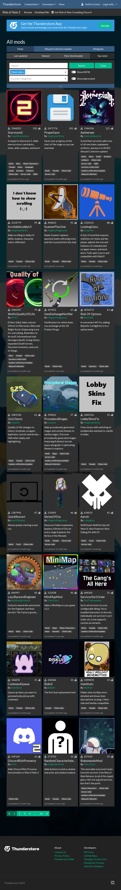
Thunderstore (12, 4)
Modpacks (98, 48)
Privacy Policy (61, 855)
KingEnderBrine (56, 136)
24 (41, 813)
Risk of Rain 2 (11, 12)
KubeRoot (16, 687)
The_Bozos (89, 764)
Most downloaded (73, 55)
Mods (20, 48)
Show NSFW (83, 72)
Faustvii (15, 422)
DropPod (88, 230)
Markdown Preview (94, 862)
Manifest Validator (94, 866)
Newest (46, 55)
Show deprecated (86, 78)
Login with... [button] (109, 4)
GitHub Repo (90, 855)
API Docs (89, 852)
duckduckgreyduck (20, 600)
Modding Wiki (42, 12)
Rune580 (88, 317)
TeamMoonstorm (20, 136)
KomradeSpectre (92, 136)
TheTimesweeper (93, 600)
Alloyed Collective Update (58, 48)
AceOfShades (18, 520)
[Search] (38, 66)
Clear (103, 65)
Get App (105, 25)
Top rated (102, 55)
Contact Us (60, 852)
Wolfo (14, 317)
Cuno (14, 764)
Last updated (20, 55)
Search (81, 65)
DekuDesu (53, 600)
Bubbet (51, 687)
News (62, 4)
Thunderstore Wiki (64, 859)
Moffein (88, 687)
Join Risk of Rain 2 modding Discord (72, 12)
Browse (28, 12)
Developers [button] (48, 4)
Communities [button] (31, 4)
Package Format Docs (95, 859)
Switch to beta (90, 4)
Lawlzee (52, 422)
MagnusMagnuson (57, 230)
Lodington (89, 520)
